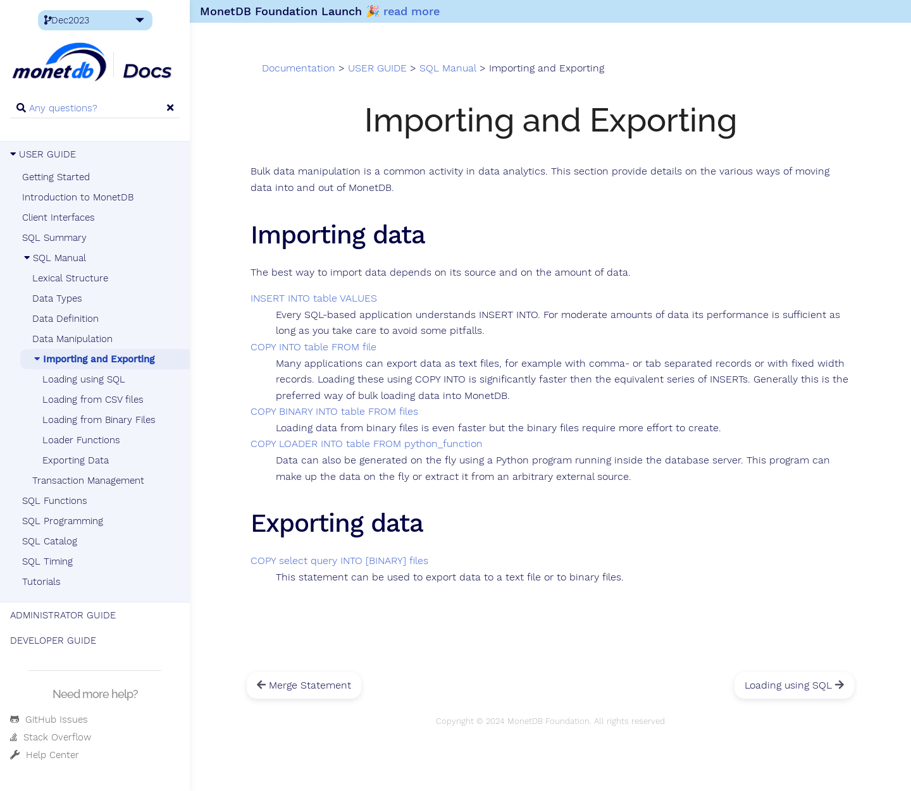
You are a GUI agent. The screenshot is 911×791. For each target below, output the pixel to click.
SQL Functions (54, 500)
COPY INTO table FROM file (313, 347)
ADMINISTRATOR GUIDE (63, 615)
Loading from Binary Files (99, 420)
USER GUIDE (43, 154)
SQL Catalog (49, 541)
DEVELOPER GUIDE (53, 640)
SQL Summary (54, 237)
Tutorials (41, 581)
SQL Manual (54, 258)
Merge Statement (304, 685)
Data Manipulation (72, 339)
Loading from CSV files (93, 399)
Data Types (57, 298)
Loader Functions (81, 440)
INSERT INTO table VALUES (314, 298)
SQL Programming (62, 521)
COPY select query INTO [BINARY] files (339, 561)
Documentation (298, 68)
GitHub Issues (49, 719)
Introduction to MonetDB (77, 197)
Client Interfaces (58, 217)
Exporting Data (75, 460)
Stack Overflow (50, 737)
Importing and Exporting (93, 359)
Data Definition (65, 318)
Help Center (44, 755)
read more (411, 11)
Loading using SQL (83, 379)
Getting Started (56, 177)
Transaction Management (88, 480)
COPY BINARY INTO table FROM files (334, 411)
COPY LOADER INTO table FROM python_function (367, 444)
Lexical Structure (70, 278)
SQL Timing (47, 561)
